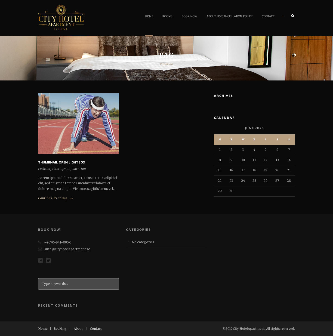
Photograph (61, 169)
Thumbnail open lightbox (61, 162)
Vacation (79, 169)
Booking (60, 329)
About (78, 329)
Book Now (189, 16)
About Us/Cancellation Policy (230, 16)
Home (149, 16)
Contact (268, 16)
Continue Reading (55, 198)
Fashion (44, 169)
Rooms (167, 16)
